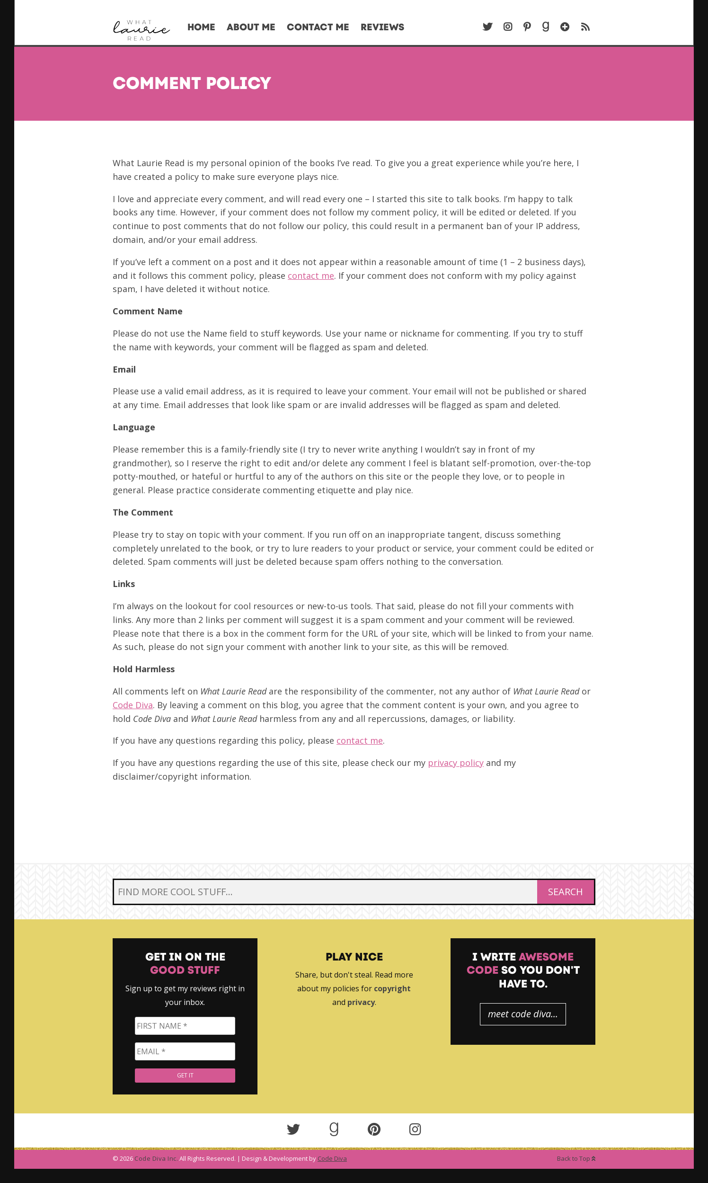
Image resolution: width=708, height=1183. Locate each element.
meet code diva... (523, 1013)
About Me (251, 27)
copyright (392, 988)
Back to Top (576, 1158)
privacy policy (456, 762)
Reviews (382, 27)
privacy (361, 1002)
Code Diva (133, 705)
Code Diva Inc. (156, 1158)
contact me (311, 275)
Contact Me (318, 27)
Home (201, 27)
